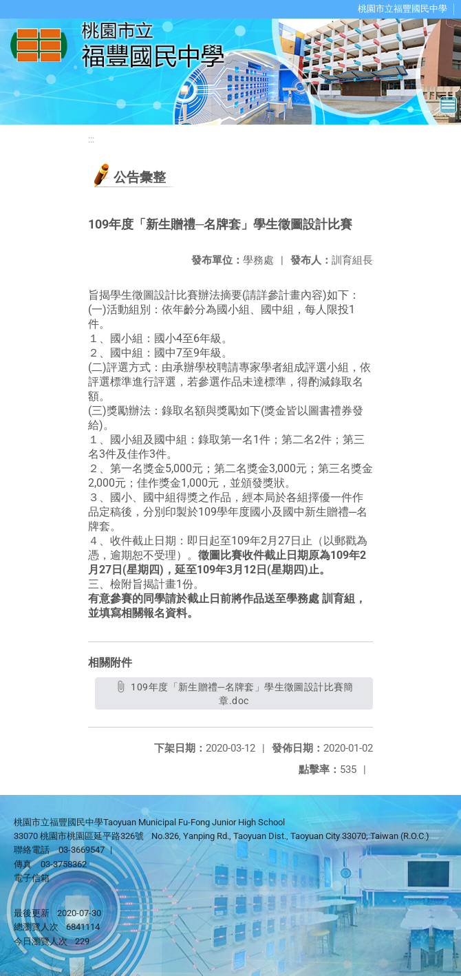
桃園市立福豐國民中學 (402, 8)
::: (91, 139)
